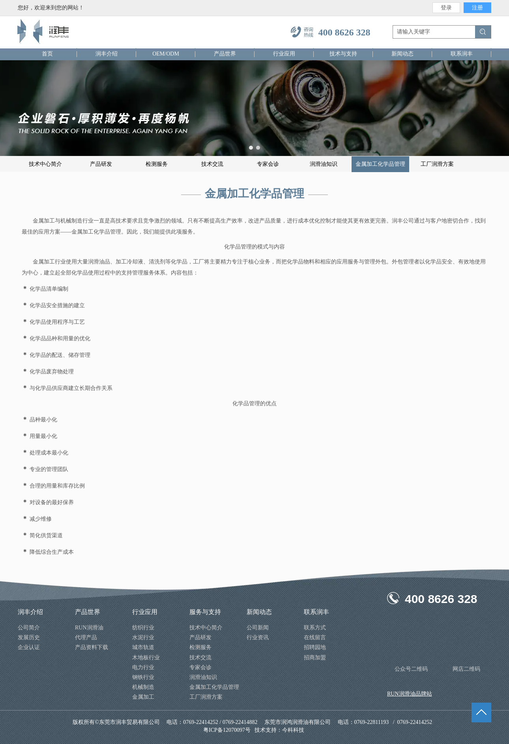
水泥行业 (143, 637)
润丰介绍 (106, 54)
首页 (47, 54)
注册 (477, 8)
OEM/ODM (165, 54)
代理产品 (86, 637)
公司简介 (29, 628)
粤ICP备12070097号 (227, 730)
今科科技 (294, 730)
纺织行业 (143, 628)
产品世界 (225, 54)
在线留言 (315, 637)
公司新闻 (258, 628)
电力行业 (143, 667)
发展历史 (29, 637)
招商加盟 (315, 658)
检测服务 (200, 647)
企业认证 (29, 647)
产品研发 (200, 637)
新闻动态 (402, 54)
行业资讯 (258, 637)
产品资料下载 (91, 647)
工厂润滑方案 (206, 697)
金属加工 (143, 697)
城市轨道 (143, 647)
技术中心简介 (206, 628)
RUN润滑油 (89, 628)
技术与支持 (343, 54)
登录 (446, 8)
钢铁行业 (143, 677)
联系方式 (315, 628)
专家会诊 (200, 667)
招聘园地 (315, 647)
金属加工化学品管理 (214, 687)
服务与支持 (205, 612)
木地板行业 (146, 658)
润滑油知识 (203, 677)
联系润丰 (462, 54)
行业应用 (284, 54)
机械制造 (143, 687)
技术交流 (200, 658)
